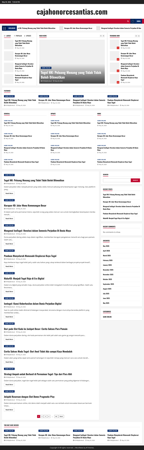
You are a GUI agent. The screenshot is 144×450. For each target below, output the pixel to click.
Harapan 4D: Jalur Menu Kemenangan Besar (81, 28)
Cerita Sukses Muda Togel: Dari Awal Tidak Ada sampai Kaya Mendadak (38, 351)
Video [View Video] (135, 21)
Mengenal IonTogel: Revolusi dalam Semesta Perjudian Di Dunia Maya (9, 67)
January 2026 (107, 265)
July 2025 (106, 293)
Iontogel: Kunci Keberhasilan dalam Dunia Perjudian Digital (33, 303)
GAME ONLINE (46, 68)
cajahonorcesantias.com (72, 11)
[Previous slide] (101, 36)
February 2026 (107, 260)
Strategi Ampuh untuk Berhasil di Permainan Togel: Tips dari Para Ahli (38, 374)
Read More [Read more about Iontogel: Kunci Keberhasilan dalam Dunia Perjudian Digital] (10, 317)
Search (105, 174)
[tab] (9, 36)
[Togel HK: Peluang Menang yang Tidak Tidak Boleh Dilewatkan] (72, 62)
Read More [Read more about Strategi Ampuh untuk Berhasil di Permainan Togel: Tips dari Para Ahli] (10, 385)
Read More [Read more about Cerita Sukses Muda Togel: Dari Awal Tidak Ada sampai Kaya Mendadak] (10, 362)
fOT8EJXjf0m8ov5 (47, 81)
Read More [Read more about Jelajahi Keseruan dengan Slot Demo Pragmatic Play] (10, 410)
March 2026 (107, 255)
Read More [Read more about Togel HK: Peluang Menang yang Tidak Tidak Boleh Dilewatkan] (10, 193)
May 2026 (106, 246)
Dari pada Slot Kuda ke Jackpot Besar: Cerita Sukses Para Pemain (35, 329)
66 (56, 416)
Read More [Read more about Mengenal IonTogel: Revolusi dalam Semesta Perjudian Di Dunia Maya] (10, 244)
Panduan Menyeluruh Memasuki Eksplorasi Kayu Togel (9, 79)
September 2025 (108, 284)
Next (61, 416)
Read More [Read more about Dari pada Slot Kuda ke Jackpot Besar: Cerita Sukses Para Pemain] (10, 339)
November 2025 (108, 274)
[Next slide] (103, 36)
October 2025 (107, 279)
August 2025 (107, 289)
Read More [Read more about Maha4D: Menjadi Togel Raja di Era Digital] (10, 291)
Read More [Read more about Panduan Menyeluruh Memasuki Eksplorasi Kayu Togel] (10, 266)
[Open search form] (128, 21)
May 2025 (106, 303)
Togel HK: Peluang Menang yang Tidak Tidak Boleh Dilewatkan (38, 28)
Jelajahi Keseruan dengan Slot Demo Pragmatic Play (29, 396)
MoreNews (79, 448)
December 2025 (108, 270)
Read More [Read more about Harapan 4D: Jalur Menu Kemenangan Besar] (10, 218)
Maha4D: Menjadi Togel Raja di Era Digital (24, 278)
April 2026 (106, 251)
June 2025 (106, 298)
